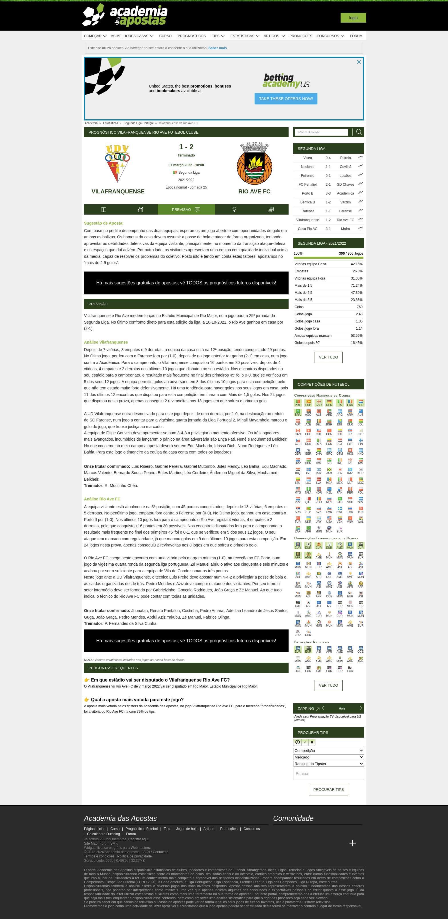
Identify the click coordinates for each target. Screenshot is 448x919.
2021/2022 (186, 180)
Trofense (307, 211)
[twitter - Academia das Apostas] (288, 831)
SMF (113, 843)
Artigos (275, 36)
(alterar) (299, 720)
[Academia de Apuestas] (310, 843)
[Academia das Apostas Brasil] (288, 843)
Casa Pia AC (307, 229)
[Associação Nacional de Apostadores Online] (138, 914)
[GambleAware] (98, 914)
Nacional (307, 167)
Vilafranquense (118, 191)
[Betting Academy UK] (331, 843)
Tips (218, 36)
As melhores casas (132, 36)
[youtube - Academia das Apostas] (299, 831)
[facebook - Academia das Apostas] (310, 831)
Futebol (239, 870)
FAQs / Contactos (154, 852)
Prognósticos (192, 36)
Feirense (307, 176)
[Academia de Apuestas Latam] (320, 843)
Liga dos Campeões (281, 882)
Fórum (356, 36)
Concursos (331, 36)
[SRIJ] (182, 914)
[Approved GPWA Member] (121, 914)
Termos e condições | (100, 856)
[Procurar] (357, 132)
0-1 (328, 176)
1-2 (328, 202)
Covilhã (345, 167)
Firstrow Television (316, 902)
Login (353, 17)
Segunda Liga (186, 173)
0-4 (328, 158)
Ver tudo (328, 357)
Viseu (307, 158)
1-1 (328, 167)
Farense (345, 211)
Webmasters (140, 848)
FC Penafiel (308, 185)
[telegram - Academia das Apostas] (331, 831)
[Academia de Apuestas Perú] (342, 843)
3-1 (328, 229)
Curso (165, 36)
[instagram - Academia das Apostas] (320, 831)
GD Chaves (345, 185)
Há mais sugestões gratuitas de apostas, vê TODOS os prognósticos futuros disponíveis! (186, 282)
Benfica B (307, 202)
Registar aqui (138, 839)
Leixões (345, 176)
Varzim (345, 202)
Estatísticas (245, 36)
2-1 (328, 185)
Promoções (300, 36)
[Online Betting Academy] (299, 843)
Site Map (90, 843)
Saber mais (218, 48)
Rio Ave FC (255, 191)
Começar (95, 36)
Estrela (345, 158)
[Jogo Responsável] (162, 914)
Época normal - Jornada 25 (186, 187)
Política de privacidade (134, 856)
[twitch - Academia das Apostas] (278, 831)
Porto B (307, 193)
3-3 (328, 193)
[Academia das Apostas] (278, 843)
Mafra (345, 229)
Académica (345, 193)
